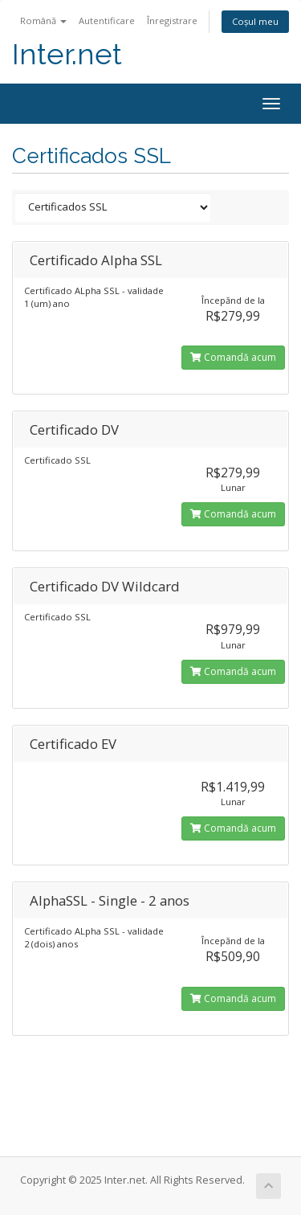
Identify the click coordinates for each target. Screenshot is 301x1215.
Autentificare (107, 20)
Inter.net (67, 54)
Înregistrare (172, 20)
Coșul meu (255, 21)
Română (43, 20)
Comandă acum (233, 357)
